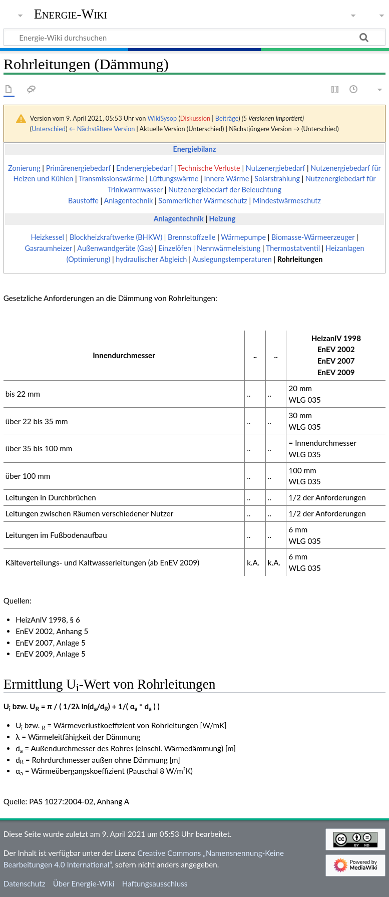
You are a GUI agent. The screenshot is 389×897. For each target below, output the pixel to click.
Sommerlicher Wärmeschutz (202, 200)
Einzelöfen (174, 248)
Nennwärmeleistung (228, 248)
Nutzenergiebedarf (275, 168)
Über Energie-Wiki (84, 883)
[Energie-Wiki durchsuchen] (194, 37)
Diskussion (195, 118)
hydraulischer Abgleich (151, 259)
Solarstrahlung (277, 178)
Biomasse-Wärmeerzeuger (312, 237)
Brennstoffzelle (191, 237)
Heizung (222, 218)
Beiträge (226, 118)
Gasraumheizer (48, 248)
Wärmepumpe (243, 237)
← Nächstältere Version (102, 129)
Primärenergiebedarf (78, 168)
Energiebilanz (194, 149)
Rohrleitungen (300, 259)
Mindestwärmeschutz (287, 200)
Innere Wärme (226, 178)
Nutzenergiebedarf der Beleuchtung (224, 189)
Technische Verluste (209, 168)
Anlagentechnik (128, 200)
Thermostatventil (293, 248)
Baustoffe (83, 200)
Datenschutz (25, 883)
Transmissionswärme (111, 178)
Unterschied (49, 129)
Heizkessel (47, 237)
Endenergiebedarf (144, 168)
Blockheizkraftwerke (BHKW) (116, 237)
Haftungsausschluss (155, 883)
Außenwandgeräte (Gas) (115, 248)
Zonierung (24, 168)
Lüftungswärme (174, 178)
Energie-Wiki (70, 14)
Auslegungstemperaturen (232, 259)
